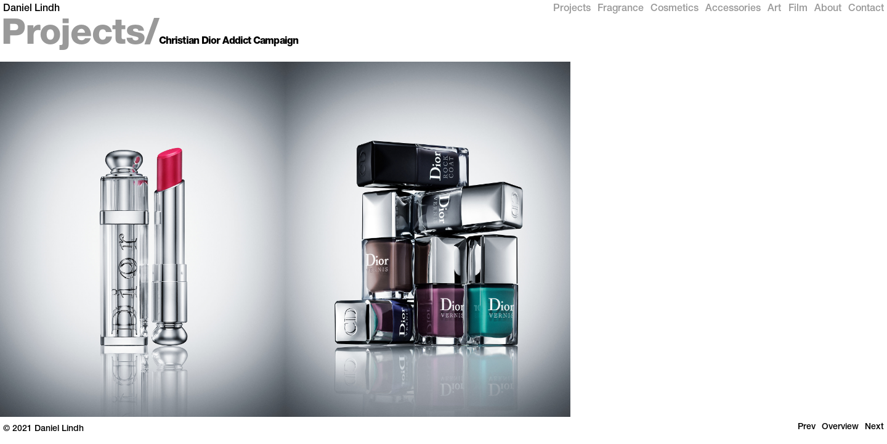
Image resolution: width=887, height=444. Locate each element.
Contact (866, 9)
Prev (807, 427)
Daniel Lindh (31, 9)
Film (798, 9)
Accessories (733, 9)
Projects (572, 9)
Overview (840, 427)
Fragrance (620, 9)
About (827, 9)
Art (774, 9)
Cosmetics (674, 9)
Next (874, 427)
